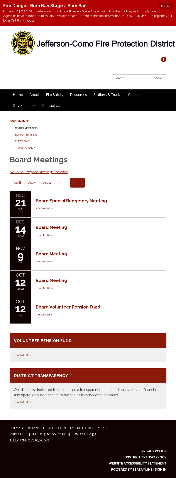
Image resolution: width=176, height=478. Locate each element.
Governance (19, 121)
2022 (77, 183)
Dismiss (166, 6)
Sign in (160, 469)
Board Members (26, 134)
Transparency (25, 147)
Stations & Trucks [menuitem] (107, 95)
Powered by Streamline (131, 469)
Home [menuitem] (18, 95)
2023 (62, 183)
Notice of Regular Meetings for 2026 (39, 172)
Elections (22, 141)
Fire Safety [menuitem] (54, 95)
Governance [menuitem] (22, 106)
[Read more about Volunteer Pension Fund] (88, 347)
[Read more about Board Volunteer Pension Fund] (88, 310)
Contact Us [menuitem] (51, 106)
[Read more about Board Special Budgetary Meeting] (88, 204)
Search (159, 78)
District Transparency (146, 457)
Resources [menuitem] (78, 95)
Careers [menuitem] (134, 95)
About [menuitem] (34, 95)
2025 (32, 183)
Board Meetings (26, 128)
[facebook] (163, 61)
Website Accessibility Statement (137, 463)
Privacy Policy (153, 451)
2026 (17, 183)
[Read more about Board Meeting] (88, 230)
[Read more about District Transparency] (88, 388)
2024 (47, 183)
